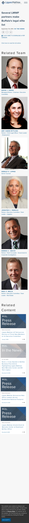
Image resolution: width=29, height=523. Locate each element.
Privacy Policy (11, 511)
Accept (6, 520)
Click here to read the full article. (11, 43)
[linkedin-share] (3, 32)
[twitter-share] (10, 32)
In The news (19, 29)
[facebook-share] (7, 32)
